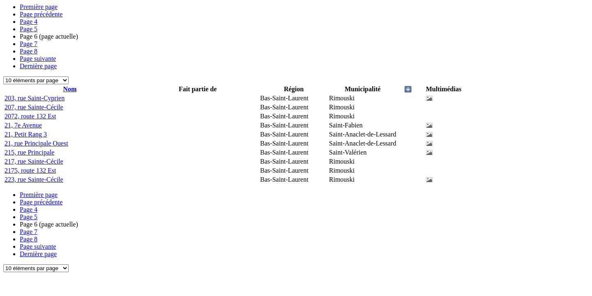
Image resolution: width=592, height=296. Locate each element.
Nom (70, 89)
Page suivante (38, 58)
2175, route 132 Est (30, 170)
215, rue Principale (29, 152)
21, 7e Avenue (23, 125)
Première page (39, 6)
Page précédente (41, 14)
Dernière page (38, 65)
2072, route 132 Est (30, 116)
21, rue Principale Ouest (36, 143)
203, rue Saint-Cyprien (35, 98)
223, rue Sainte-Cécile (34, 179)
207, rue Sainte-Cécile (34, 107)
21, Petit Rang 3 (26, 134)
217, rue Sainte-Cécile (34, 161)
